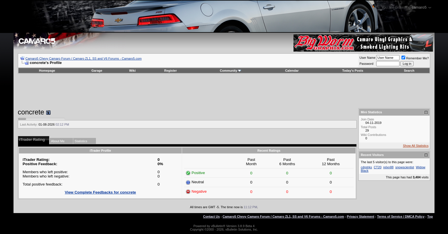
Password (366, 63)
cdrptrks (366, 167)
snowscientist (404, 167)
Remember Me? (415, 58)
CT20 (377, 167)
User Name (368, 57)
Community (231, 70)
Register (170, 70)
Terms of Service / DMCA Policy (400, 216)
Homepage (47, 70)
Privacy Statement (360, 216)
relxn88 (388, 167)
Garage (96, 70)
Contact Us (211, 216)
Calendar (292, 70)
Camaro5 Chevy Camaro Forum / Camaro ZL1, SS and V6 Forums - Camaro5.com (84, 58)
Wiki (132, 70)
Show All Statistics (415, 145)
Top (430, 216)
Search (409, 70)
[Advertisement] (224, 91)
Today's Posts (352, 70)
